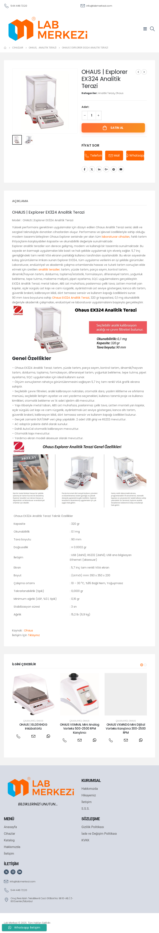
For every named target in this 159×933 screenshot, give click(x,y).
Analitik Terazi (106, 93)
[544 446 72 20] (15, 5)
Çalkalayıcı (29, 720)
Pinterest (114, 169)
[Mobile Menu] (146, 28)
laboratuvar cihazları (116, 237)
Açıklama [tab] (20, 201)
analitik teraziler (49, 269)
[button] (141, 665)
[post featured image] (33, 694)
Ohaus (119, 93)
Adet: (85, 107)
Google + (106, 169)
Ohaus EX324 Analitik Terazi (70, 298)
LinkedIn (99, 169)
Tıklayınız (34, 635)
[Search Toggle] (152, 29)
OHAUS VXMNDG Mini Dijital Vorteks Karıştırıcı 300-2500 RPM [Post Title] (126, 729)
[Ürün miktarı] (91, 115)
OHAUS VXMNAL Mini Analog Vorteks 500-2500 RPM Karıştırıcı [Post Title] (79, 729)
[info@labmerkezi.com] (96, 5)
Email (121, 169)
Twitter (92, 169)
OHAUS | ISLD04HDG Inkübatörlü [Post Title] (33, 727)
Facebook (85, 169)
